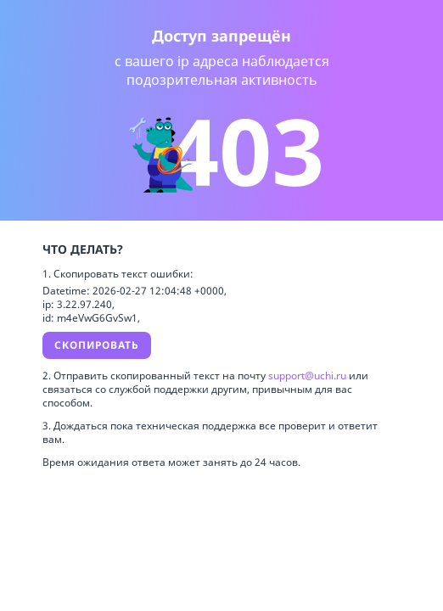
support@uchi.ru (308, 375)
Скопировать (96, 345)
